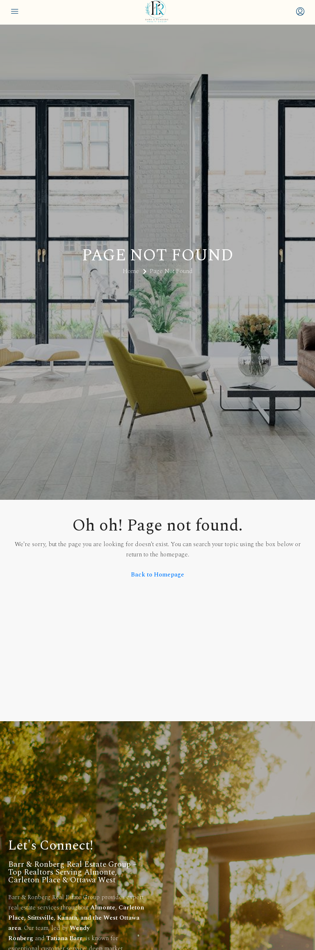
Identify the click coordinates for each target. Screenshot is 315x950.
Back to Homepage (157, 574)
